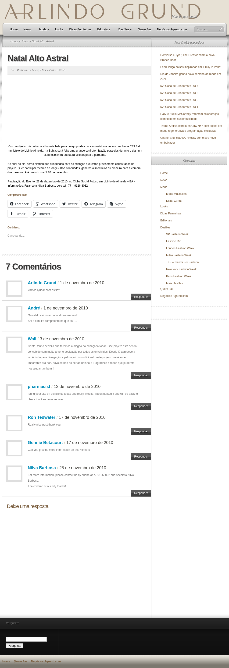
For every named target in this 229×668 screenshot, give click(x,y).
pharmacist (39, 386)
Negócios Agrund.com (172, 29)
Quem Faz (144, 29)
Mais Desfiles (174, 283)
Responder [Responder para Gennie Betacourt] (141, 456)
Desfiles (125, 29)
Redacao (22, 70)
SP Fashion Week (177, 234)
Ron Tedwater (41, 417)
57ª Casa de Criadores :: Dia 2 (179, 100)
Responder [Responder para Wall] (141, 375)
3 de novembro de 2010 (62, 339)
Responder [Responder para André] (141, 327)
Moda (44, 29)
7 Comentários (48, 70)
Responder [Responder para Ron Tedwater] (141, 431)
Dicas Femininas (80, 29)
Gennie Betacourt (45, 442)
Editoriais (103, 29)
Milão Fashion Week (179, 255)
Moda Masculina (176, 193)
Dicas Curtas (174, 201)
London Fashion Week (180, 248)
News (27, 29)
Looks (59, 29)
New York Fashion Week (181, 269)
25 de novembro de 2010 (82, 467)
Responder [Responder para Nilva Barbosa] (141, 493)
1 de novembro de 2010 (82, 283)
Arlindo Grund (42, 283)
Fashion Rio (173, 241)
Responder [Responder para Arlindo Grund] (141, 296)
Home (14, 29)
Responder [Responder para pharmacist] (141, 406)
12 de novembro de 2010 (77, 386)
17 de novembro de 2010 (82, 417)
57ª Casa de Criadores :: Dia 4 (179, 86)
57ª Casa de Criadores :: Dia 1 (179, 107)
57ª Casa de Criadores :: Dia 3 (179, 93)
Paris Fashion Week (178, 276)
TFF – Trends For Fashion (182, 262)
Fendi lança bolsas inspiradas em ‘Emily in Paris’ (190, 67)
